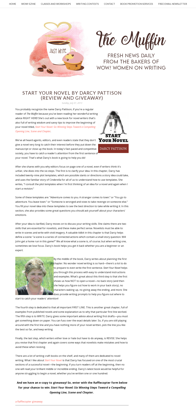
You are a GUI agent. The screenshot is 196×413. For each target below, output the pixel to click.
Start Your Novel (53, 360)
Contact (109, 3)
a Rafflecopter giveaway (29, 401)
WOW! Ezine (28, 3)
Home (12, 3)
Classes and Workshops (56, 3)
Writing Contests (87, 3)
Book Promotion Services (136, 3)
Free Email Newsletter (172, 3)
